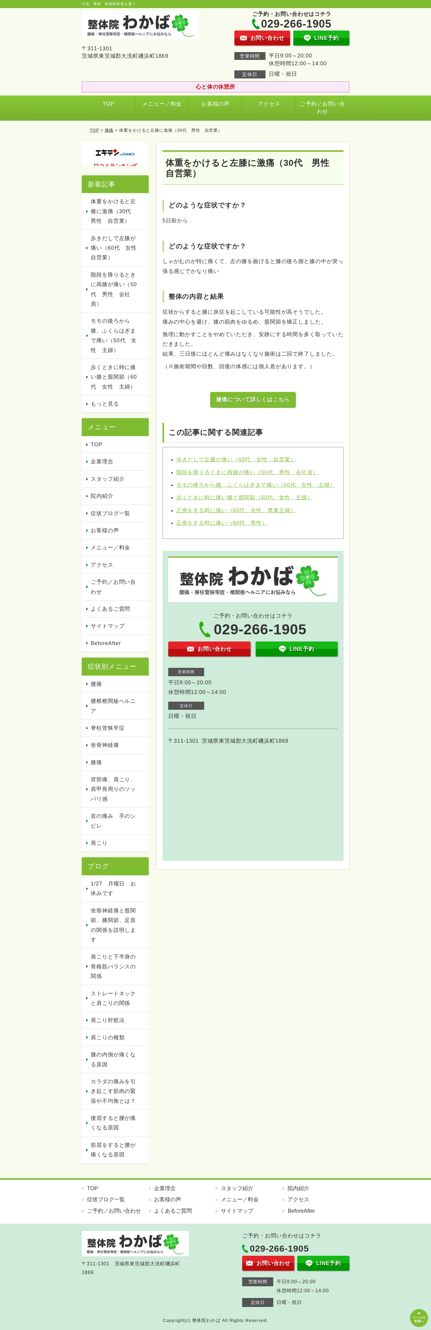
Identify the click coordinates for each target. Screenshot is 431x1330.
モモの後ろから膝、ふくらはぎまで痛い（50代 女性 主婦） (256, 485)
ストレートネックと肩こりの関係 (113, 998)
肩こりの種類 (108, 1038)
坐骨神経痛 (105, 745)
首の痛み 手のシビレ (113, 821)
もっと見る (105, 404)
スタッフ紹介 (108, 479)
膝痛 (109, 130)
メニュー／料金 (162, 104)
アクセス (269, 104)
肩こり (99, 843)
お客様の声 (215, 104)
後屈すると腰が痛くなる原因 (113, 1123)
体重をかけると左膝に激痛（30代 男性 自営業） (114, 211)
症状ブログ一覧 (110, 513)
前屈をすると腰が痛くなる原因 (113, 1150)
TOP (108, 104)
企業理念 (102, 462)
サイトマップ (108, 626)
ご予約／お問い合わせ (322, 107)
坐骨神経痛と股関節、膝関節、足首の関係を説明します (113, 925)
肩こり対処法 (108, 1020)
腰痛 (96, 684)
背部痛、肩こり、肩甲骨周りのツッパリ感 (113, 789)
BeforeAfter (106, 643)
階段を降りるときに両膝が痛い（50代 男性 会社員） (247, 472)
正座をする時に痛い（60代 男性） (222, 523)
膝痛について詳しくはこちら (253, 400)
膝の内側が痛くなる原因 (113, 1059)
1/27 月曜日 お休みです (113, 888)
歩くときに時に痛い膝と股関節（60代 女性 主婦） (244, 498)
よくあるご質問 (110, 609)
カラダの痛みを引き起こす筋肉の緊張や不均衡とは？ (113, 1091)
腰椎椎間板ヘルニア (113, 706)
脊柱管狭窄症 (108, 728)
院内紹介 (102, 496)
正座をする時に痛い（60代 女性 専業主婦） (236, 510)
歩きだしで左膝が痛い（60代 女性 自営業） (236, 459)
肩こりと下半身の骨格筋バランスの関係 (113, 966)
